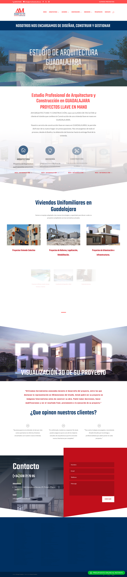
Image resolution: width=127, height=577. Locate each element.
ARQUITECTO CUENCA (19, 525)
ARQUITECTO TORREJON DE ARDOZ (22, 531)
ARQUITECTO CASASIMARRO (47, 550)
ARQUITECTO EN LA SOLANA (100, 526)
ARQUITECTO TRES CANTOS (100, 547)
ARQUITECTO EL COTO (73, 552)
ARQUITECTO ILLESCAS (73, 535)
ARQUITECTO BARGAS (72, 553)
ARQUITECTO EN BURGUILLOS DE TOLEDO (23, 558)
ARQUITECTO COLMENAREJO (47, 530)
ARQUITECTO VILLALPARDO (20, 543)
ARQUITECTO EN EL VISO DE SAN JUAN (50, 565)
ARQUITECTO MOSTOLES (19, 533)
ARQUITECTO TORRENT (46, 540)
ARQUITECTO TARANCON (100, 545)
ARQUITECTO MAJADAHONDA (20, 530)
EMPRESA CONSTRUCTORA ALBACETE (102, 565)
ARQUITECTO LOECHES (99, 552)
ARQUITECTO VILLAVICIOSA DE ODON (22, 536)
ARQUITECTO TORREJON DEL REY (75, 548)
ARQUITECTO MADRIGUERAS (47, 548)
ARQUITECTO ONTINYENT (47, 537)
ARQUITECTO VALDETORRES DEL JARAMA (23, 552)
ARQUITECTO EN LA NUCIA (20, 537)
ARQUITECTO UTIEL (98, 523)
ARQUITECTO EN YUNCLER (47, 555)
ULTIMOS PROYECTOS (106, 2)
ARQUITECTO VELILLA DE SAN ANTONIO (103, 548)
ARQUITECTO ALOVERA (73, 532)
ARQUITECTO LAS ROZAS (19, 532)
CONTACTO (107, 12)
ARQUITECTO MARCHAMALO (74, 528)
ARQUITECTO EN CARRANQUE (74, 554)
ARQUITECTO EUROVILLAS (20, 547)
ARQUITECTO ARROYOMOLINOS (101, 543)
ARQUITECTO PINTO (18, 550)
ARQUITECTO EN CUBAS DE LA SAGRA (76, 557)
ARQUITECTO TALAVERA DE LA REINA (102, 535)
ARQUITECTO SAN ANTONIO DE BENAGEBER (21, 549)
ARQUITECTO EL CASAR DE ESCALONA (102, 541)
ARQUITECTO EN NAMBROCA (20, 559)
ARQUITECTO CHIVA (72, 558)
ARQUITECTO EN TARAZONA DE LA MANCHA (49, 543)
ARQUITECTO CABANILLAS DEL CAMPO (76, 527)
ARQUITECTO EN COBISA (19, 557)
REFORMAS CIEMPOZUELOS (20, 563)
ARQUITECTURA (53, 12)
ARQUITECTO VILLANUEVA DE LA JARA (102, 558)
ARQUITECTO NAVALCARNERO (101, 542)
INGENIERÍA (87, 12)
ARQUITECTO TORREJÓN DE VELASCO (76, 542)
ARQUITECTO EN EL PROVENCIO (48, 552)
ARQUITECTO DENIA (45, 553)
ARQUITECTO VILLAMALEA (73, 538)
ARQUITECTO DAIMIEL (99, 525)
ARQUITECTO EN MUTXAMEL (20, 542)
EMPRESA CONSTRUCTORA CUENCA (102, 563)
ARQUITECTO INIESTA (46, 545)
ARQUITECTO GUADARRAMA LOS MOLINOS (104, 533)
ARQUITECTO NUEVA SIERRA (20, 564)
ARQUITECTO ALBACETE (19, 523)
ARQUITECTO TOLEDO (19, 545)
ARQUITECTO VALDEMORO (20, 535)
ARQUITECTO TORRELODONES (48, 528)
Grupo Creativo (20, 574)
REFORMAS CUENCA (72, 562)
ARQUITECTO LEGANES (19, 527)
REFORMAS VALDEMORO (46, 563)
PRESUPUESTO (98, 12)
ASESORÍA (64, 12)
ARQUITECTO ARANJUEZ (99, 553)
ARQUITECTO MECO (98, 546)
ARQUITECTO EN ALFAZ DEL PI (21, 540)
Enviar (108, 504)
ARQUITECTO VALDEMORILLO (101, 550)
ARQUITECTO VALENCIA (73, 559)
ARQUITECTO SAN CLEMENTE (101, 562)
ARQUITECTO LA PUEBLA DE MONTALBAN (103, 536)
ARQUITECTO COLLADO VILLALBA (48, 532)
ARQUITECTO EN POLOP (19, 541)
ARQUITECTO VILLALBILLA (100, 551)
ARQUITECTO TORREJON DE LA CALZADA (77, 543)
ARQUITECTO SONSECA (73, 544)
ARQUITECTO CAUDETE (99, 527)
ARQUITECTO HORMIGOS (100, 540)
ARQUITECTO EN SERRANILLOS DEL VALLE (77, 555)
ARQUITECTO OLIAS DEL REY (20, 554)
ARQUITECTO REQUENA (73, 533)
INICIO (45, 12)
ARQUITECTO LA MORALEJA (47, 523)
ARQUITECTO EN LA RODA (47, 547)
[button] (106, 573)
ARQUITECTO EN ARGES (19, 555)
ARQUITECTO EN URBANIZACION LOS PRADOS (76, 524)
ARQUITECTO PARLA (45, 531)
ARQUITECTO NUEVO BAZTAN (47, 527)
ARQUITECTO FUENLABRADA (47, 533)
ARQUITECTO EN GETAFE (19, 528)
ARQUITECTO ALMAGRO (99, 528)
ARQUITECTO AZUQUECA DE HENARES (76, 530)
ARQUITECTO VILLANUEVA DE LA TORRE (103, 531)
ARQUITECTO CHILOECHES (20, 560)
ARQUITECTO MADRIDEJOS (100, 537)
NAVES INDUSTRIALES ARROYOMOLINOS (50, 560)
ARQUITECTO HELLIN (19, 526)
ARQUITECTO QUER (72, 534)
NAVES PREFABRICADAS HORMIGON (49, 561)
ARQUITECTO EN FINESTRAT (20, 538)
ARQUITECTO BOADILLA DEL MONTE (22, 553)
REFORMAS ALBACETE (72, 563)
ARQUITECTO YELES (72, 540)
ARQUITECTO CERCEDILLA (100, 532)
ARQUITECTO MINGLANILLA (100, 561)
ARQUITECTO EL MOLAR (73, 549)
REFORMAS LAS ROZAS (46, 564)
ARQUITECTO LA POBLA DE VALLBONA (76, 560)
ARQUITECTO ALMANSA (46, 541)
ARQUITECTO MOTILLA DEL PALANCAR (49, 544)
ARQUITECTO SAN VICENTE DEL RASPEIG (50, 536)
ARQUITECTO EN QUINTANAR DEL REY (49, 549)
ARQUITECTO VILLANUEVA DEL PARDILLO (77, 550)
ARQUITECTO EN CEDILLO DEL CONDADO (50, 559)
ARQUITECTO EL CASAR (99, 530)
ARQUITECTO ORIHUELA (46, 538)
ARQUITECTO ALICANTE (19, 546)
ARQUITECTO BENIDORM (46, 554)
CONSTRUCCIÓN (75, 12)
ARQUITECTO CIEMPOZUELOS (47, 535)
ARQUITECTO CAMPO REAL (100, 538)
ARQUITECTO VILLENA (73, 545)
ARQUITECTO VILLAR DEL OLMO (48, 525)
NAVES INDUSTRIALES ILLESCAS (21, 562)
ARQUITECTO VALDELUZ (73, 529)
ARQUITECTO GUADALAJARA (74, 525)
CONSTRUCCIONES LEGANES (100, 557)
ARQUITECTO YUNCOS (73, 539)
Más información (22, 173)
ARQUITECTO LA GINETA (73, 547)
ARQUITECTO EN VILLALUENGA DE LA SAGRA (49, 557)
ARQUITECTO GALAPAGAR (46, 526)
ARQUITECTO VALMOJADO (100, 556)
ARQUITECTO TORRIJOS (73, 537)
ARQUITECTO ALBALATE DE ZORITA (102, 555)
